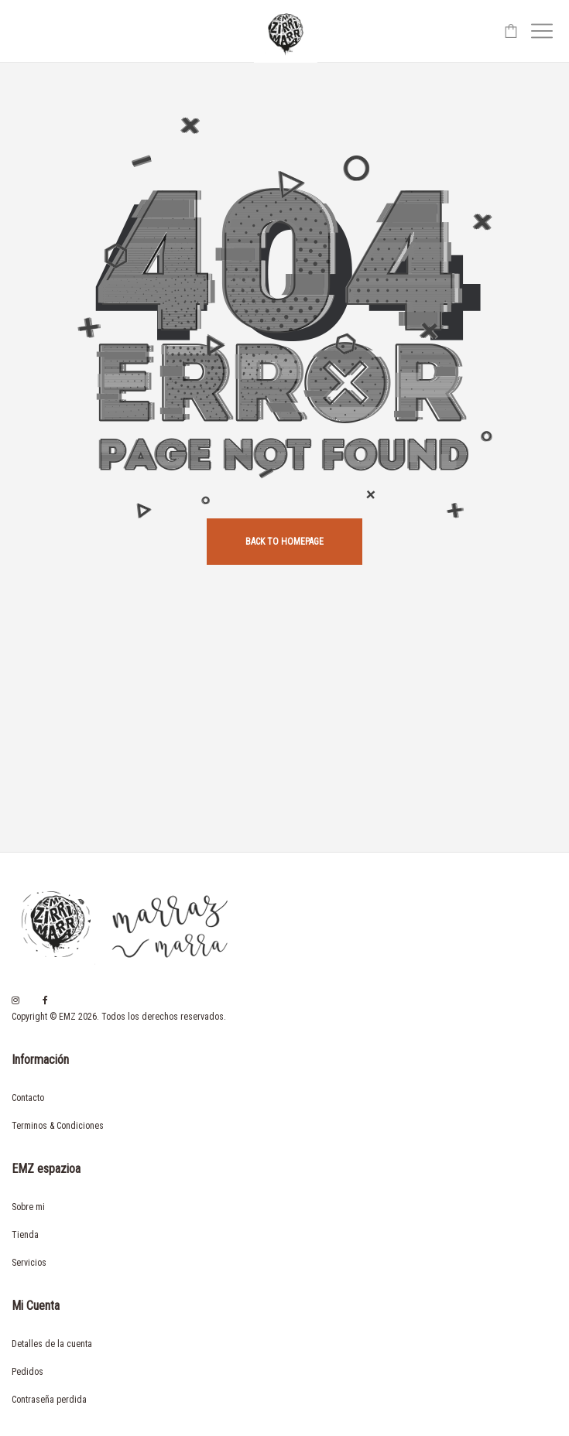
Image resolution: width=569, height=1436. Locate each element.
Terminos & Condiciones (58, 1125)
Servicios (29, 1262)
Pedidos (27, 1371)
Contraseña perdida (49, 1399)
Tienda (25, 1234)
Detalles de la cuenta (52, 1344)
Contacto (28, 1097)
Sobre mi (28, 1207)
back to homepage (284, 541)
